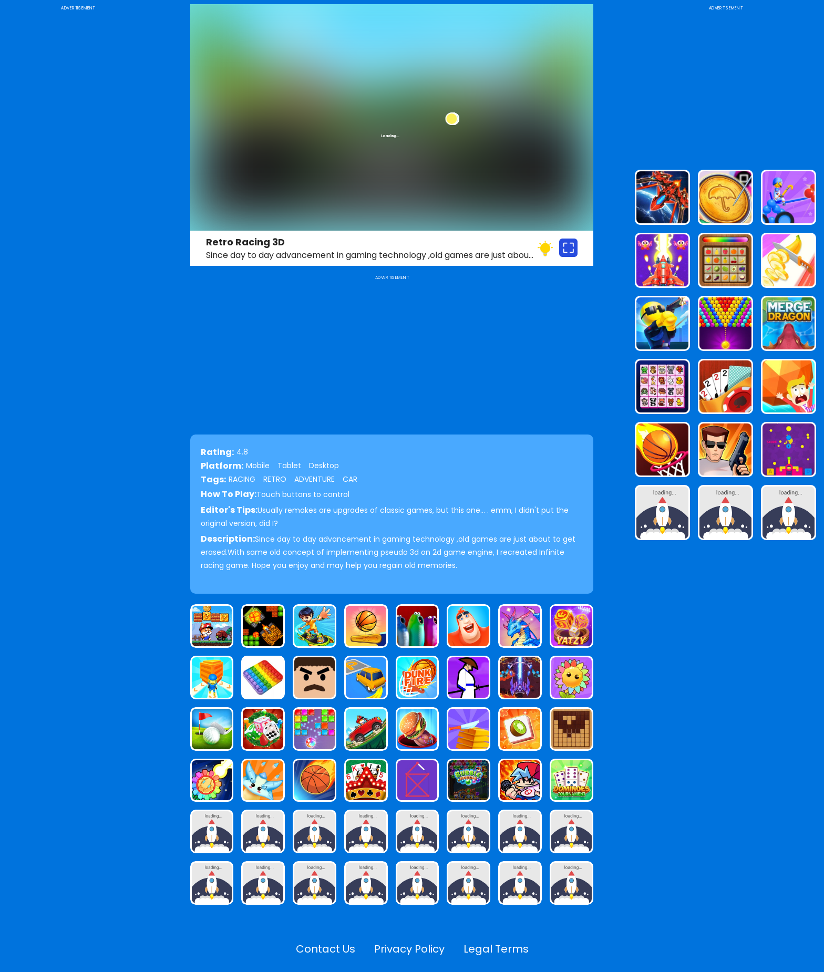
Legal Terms (496, 949)
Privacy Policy (409, 949)
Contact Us (325, 949)
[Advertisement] (78, 170)
